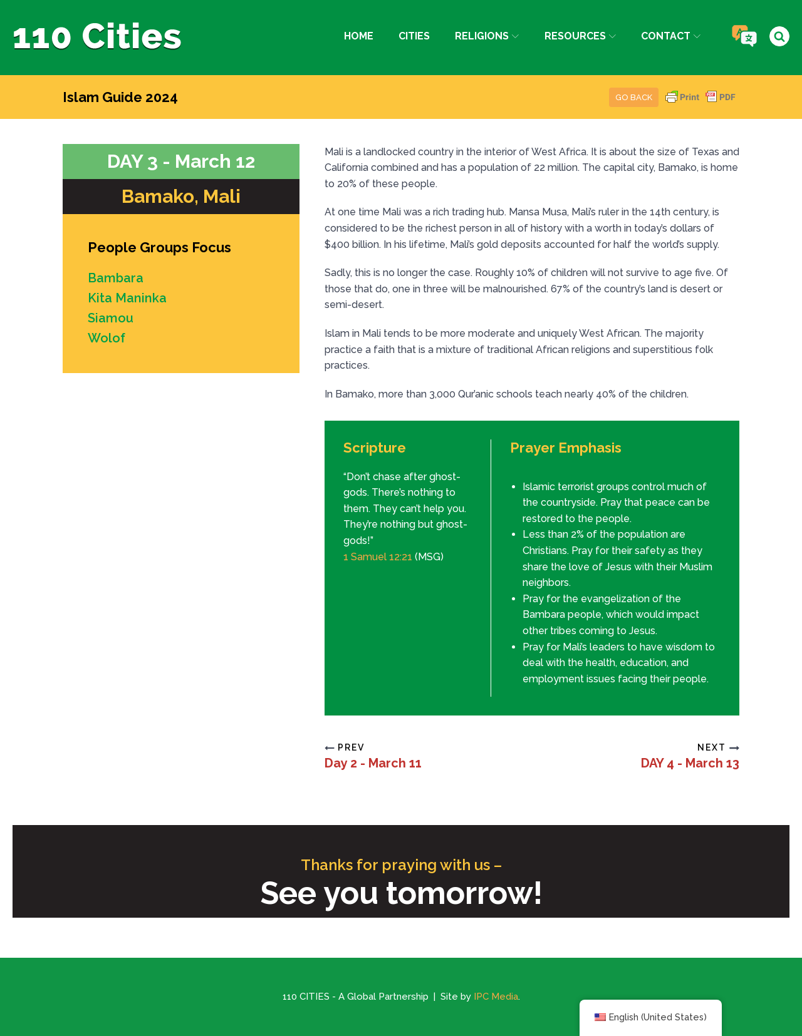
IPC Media (496, 996)
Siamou (110, 318)
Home (358, 36)
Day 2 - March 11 (373, 763)
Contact (670, 36)
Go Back (633, 97)
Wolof (106, 338)
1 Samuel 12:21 (377, 557)
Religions (487, 36)
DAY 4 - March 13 (690, 763)
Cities (414, 36)
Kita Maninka (127, 297)
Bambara (115, 277)
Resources (580, 36)
